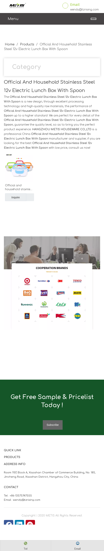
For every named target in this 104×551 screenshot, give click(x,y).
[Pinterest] (30, 524)
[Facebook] (8, 524)
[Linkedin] (19, 524)
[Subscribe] (53, 425)
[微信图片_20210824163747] (7, 239)
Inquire (12, 197)
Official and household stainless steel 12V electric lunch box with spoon (19, 187)
